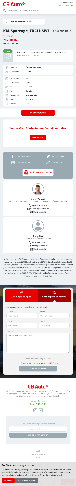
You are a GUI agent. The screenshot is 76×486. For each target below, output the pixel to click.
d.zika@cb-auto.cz (40, 245)
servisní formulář (40, 307)
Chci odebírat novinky (38, 435)
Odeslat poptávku (38, 368)
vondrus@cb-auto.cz (39, 208)
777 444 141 (67, 5)
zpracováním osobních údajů (46, 363)
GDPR (38, 450)
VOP (38, 458)
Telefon (43, 321)
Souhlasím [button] (8, 480)
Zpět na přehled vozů (20, 21)
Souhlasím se (40, 363)
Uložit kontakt (39, 212)
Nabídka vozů (38, 137)
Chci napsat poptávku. (54, 294)
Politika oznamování (38, 454)
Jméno (10, 311)
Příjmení (43, 311)
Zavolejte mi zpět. (21, 294)
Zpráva (10, 331)
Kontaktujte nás (38, 113)
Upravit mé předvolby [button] (26, 480)
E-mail (10, 321)
